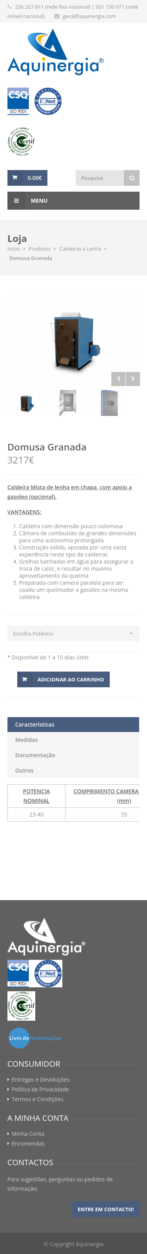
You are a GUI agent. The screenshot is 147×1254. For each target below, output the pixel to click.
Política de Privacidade (40, 1089)
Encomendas (28, 1143)
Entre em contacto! (106, 1209)
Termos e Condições (38, 1099)
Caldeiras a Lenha (80, 248)
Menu (27, 201)
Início (13, 248)
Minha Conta (28, 1133)
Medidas (26, 739)
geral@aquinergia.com (89, 16)
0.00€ (35, 177)
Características (34, 724)
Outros (24, 770)
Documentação (35, 755)
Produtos (40, 248)
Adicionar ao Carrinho (71, 679)
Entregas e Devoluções (40, 1079)
